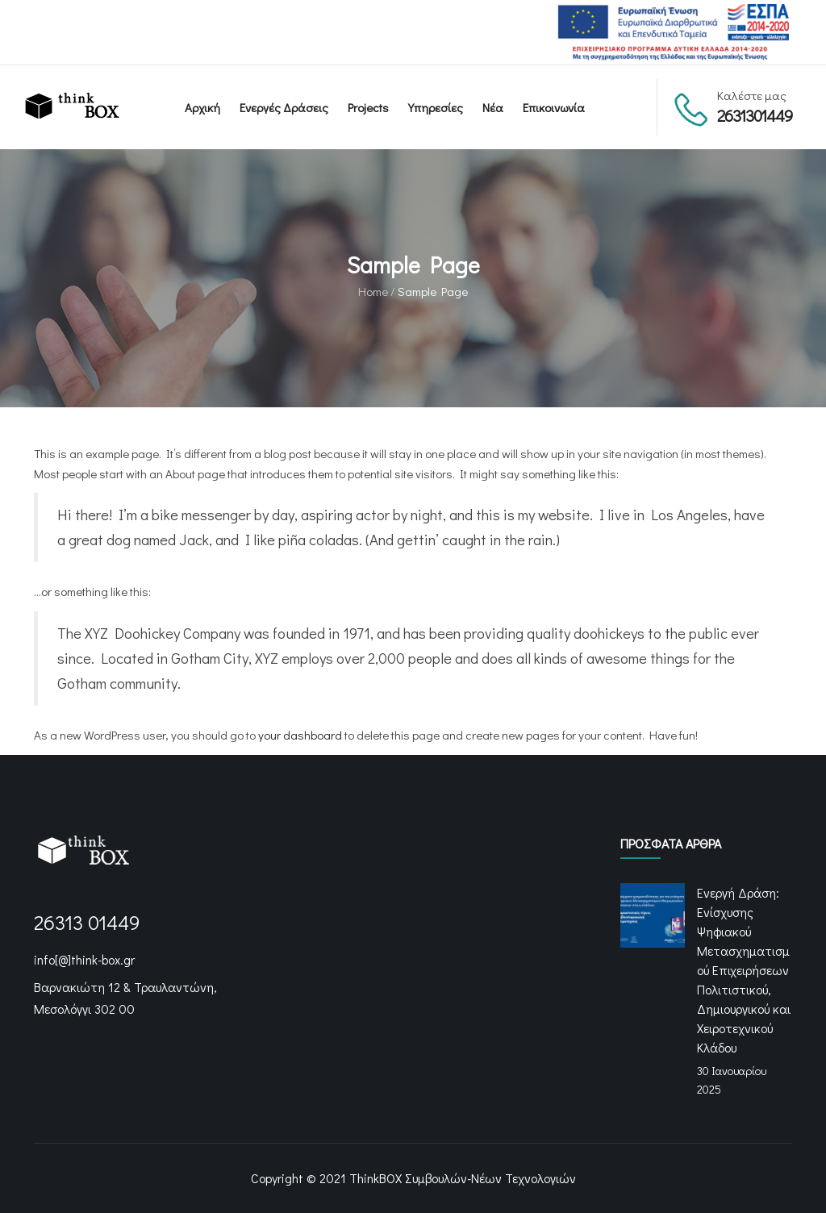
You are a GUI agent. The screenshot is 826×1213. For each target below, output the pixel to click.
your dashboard (300, 735)
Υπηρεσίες (435, 107)
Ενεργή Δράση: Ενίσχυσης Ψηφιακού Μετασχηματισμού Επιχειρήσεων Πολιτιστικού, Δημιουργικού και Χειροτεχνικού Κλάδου (744, 970)
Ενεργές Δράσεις (284, 107)
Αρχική (202, 107)
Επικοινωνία (554, 107)
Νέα (492, 107)
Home (373, 291)
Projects (368, 107)
